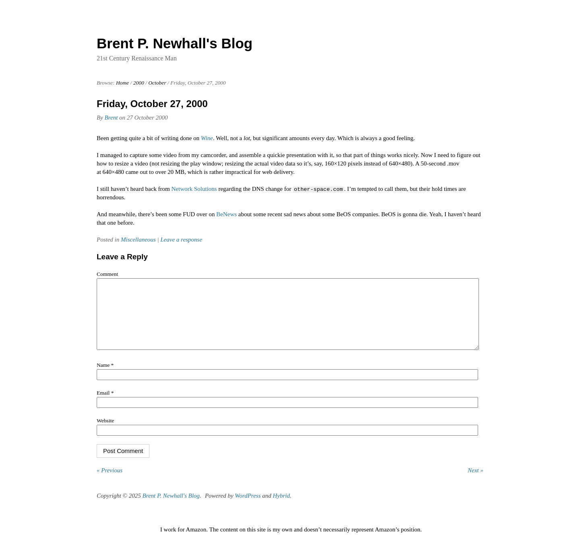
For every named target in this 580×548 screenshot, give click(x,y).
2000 (138, 83)
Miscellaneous (138, 239)
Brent (111, 117)
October (157, 83)
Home (122, 83)
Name (105, 377)
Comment (107, 274)
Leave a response (181, 239)
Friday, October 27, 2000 (152, 103)
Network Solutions (194, 189)
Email (105, 405)
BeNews (226, 214)
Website (105, 433)
